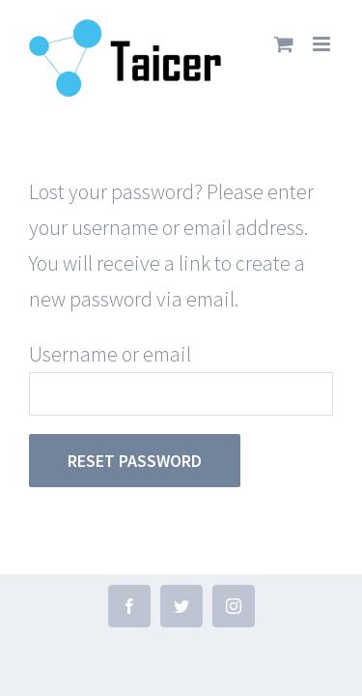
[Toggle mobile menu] (323, 44)
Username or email (110, 353)
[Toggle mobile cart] (283, 44)
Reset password (135, 461)
